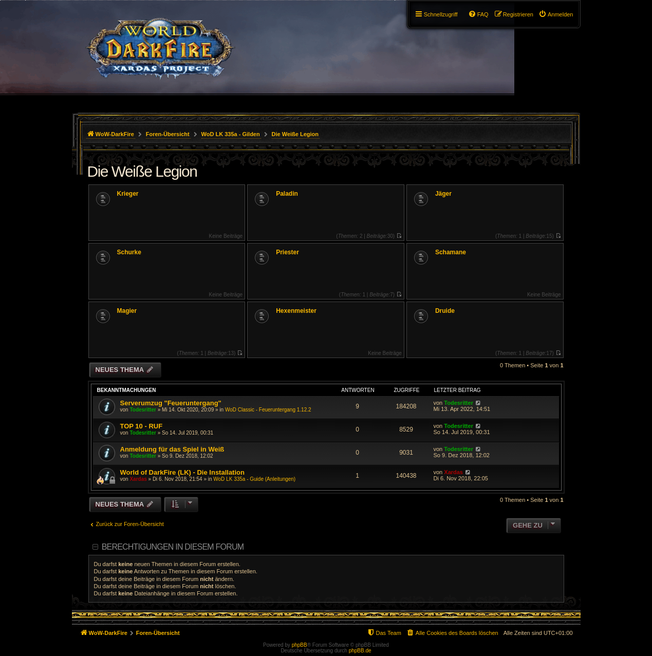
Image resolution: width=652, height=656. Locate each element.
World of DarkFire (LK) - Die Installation (182, 472)
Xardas (137, 479)
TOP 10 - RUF (141, 426)
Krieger (128, 193)
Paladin (287, 193)
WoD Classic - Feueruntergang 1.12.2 (268, 410)
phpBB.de (360, 650)
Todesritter (142, 410)
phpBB (299, 645)
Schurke (129, 252)
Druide (445, 310)
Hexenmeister (296, 310)
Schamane (450, 252)
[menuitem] (555, 14)
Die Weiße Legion (142, 171)
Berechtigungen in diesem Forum (173, 546)
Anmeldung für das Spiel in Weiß (172, 449)
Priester (287, 252)
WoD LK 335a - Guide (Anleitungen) (254, 479)
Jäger (443, 193)
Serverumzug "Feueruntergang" (170, 403)
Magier (127, 310)
